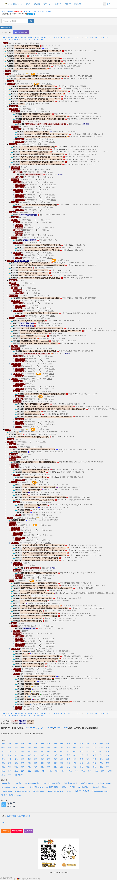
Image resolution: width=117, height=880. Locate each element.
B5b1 (56, 321)
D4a (38, 104)
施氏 (3, 763)
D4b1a (71, 298)
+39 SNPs (51, 421)
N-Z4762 (40, 40)
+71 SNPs (50, 535)
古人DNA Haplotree (104, 783)
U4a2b (32, 432)
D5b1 (70, 247)
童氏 (35, 759)
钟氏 (94, 751)
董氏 (88, 759)
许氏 (81, 748)
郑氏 (68, 748)
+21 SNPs (52, 376)
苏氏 (3, 755)
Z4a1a (64, 341)
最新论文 (37, 4)
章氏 (83, 771)
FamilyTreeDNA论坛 (19, 787)
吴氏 (68, 744)
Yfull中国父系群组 (52, 787)
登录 (107, 4)
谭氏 (16, 763)
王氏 (16, 744)
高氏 (22, 748)
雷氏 (16, 767)
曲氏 (101, 767)
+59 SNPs (47, 467)
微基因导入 (18, 11)
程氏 (62, 748)
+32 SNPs (47, 482)
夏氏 (55, 763)
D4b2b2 (79, 91)
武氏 (101, 755)
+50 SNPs (49, 671)
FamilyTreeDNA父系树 (32, 783)
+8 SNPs (47, 300)
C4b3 (68, 487)
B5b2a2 (78, 548)
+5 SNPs (47, 318)
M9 (75, 154)
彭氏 (48, 748)
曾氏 (9, 755)
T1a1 (66, 593)
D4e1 (42, 510)
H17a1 (43, 704)
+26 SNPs (51, 399)
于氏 (42, 751)
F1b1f (45, 689)
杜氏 (16, 751)
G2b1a (64, 404)
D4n (62, 114)
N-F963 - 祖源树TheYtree (15, 4)
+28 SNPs (52, 194)
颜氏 (16, 771)
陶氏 (29, 767)
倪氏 (96, 771)
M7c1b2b (66, 679)
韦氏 (22, 755)
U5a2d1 (44, 653)
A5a (71, 96)
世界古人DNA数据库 (88, 783)
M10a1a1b (69, 351)
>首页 (3, 822)
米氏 (76, 771)
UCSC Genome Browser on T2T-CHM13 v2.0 (15, 791)
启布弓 (110, 771)
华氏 (9, 775)
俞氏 (94, 767)
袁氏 (94, 755)
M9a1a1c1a (39, 56)
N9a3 (59, 273)
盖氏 (42, 767)
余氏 (101, 748)
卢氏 (29, 751)
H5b (48, 681)
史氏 (42, 759)
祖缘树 (104, 787)
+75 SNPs (52, 626)
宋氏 (88, 748)
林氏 (94, 744)
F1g (83, 416)
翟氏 (63, 771)
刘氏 (9, 744)
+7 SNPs (53, 184)
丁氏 (94, 748)
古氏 (88, 763)
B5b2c (74, 94)
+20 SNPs (48, 126)
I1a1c (41, 696)
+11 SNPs (47, 474)
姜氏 (42, 755)
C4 (49, 46)
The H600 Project (38, 791)
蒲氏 (9, 767)
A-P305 (56, 37)
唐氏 (35, 748)
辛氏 (55, 767)
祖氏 (75, 767)
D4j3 (61, 263)
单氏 (62, 759)
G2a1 (60, 275)
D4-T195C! (42, 495)
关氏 (22, 771)
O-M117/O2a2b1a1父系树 (51, 783)
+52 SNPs (44, 580)
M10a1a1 (78, 124)
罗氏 (16, 755)
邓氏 (16, 759)
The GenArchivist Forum (100, 791)
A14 (48, 326)
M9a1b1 (75, 328)
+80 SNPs (49, 530)
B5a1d (64, 131)
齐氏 (88, 767)
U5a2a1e (45, 686)
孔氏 (101, 751)
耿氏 (70, 771)
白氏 (107, 755)
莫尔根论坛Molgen (36, 787)
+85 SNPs (38, 242)
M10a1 (72, 278)
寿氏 (48, 767)
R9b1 (51, 628)
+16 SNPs (52, 187)
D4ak (68, 676)
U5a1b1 (35, 434)
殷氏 (22, 767)
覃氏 (107, 748)
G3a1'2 (80, 608)
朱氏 (101, 744)
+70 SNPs (51, 227)
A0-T (50, 37)
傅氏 (107, 767)
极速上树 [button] (6, 831)
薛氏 (48, 763)
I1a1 (41, 651)
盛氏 (9, 771)
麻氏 (3, 775)
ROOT (3, 37)
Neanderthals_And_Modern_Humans (20, 37)
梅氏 (56, 771)
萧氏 (35, 744)
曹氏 (55, 748)
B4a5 (72, 164)
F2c (59, 437)
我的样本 (68, 4)
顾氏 (68, 763)
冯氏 (35, 751)
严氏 (101, 763)
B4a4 (72, 51)
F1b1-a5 (60, 505)
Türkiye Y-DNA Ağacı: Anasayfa (11, 795)
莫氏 (55, 751)
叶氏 (55, 755)
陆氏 (22, 751)
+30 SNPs (50, 177)
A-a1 (45, 53)
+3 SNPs (51, 139)
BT (69, 37)
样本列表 (47, 4)
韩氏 (81, 751)
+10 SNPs (34, 288)
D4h (75, 545)
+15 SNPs (52, 197)
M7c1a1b (62, 149)
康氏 (22, 759)
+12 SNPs (51, 310)
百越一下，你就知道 (82, 791)
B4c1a (66, 86)
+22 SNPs (38, 192)
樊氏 (43, 771)
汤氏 (3, 767)
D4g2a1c (52, 338)
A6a (76, 394)
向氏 (35, 767)
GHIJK (86, 37)
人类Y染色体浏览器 (70, 783)
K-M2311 (24, 40)
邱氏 (68, 759)
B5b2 (69, 89)
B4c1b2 (78, 136)
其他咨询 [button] (28, 831)
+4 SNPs (47, 169)
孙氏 (81, 744)
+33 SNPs (46, 73)
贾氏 (35, 755)
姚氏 (75, 751)
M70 (71, 78)
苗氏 (29, 755)
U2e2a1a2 (65, 469)
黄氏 (75, 744)
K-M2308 (7, 40)
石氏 (62, 763)
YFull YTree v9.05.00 (61, 728)
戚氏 (62, 767)
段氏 (3, 771)
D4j (42, 512)
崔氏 (62, 751)
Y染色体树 (95, 787)
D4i (91, 331)
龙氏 (81, 759)
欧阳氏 (36, 771)
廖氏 (9, 763)
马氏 (48, 744)
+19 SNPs (50, 172)
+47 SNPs (49, 129)
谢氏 (42, 748)
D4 (73, 159)
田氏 (9, 751)
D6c (57, 477)
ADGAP (69, 791)
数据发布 (77, 4)
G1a (41, 452)
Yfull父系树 (17, 783)
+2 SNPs (36, 121)
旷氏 (68, 767)
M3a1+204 (59, 590)
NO (30, 40)
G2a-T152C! (70, 616)
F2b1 (61, 66)
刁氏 (94, 763)
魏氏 (107, 751)
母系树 (27, 4)
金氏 (3, 751)
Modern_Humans (40, 37)
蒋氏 (75, 755)
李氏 (22, 744)
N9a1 (65, 500)
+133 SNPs (67, 260)
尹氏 (75, 763)
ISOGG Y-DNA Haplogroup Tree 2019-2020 (39, 728)
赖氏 (48, 755)
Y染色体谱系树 (83, 787)
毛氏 (29, 763)
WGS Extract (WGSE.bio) (55, 791)
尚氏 (81, 763)
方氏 (68, 755)
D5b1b (72, 61)
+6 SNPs (49, 308)
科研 (25, 11)
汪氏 (48, 759)
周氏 (88, 744)
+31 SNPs (36, 43)
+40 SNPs (49, 83)
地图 (31, 43)
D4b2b (49, 323)
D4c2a (55, 490)
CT (73, 37)
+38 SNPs (50, 235)
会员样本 (58, 4)
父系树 (72, 787)
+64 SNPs (50, 258)
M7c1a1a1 (70, 343)
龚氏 (35, 763)
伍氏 (94, 759)
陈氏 (29, 744)
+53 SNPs (45, 144)
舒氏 (22, 763)
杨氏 (42, 744)
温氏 (29, 771)
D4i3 (55, 411)
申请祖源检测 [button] (17, 831)
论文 (35, 11)
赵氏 (62, 744)
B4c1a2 (57, 472)
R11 (53, 618)
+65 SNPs (52, 142)
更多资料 (85, 124)
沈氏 (3, 759)
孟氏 (101, 759)
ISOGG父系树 (6, 783)
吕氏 (68, 751)
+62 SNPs (51, 255)
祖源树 (64, 787)
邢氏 (55, 759)
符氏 (50, 771)
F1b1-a (46, 699)
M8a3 (79, 134)
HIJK (91, 37)
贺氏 (107, 763)
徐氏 (107, 744)
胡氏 (29, 748)
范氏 (88, 755)
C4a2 (53, 611)
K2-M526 (106, 37)
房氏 (75, 759)
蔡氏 (75, 748)
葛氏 (89, 771)
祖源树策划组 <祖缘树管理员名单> (19, 816)
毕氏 (29, 759)
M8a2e (49, 215)
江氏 (81, 767)
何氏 (3, 748)
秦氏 (42, 763)
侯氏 (88, 751)
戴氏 (55, 744)
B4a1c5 (69, 573)
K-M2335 (15, 40)
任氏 (81, 755)
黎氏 (62, 755)
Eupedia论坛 (5, 787)
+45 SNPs (48, 543)
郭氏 (9, 748)
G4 (67, 462)
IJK (96, 37)
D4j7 (83, 588)
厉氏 (102, 771)
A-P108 (63, 37)
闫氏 (107, 759)
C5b (67, 449)
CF (77, 37)
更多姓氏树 (19, 775)
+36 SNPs (51, 638)
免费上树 (10, 11)
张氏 (3, 744)
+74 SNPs (49, 222)
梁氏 (16, 748)
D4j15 (60, 152)
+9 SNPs (49, 633)
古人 (30, 11)
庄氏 (9, 759)
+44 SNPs (51, 575)
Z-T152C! (73, 99)
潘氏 (48, 751)
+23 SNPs (50, 182)
